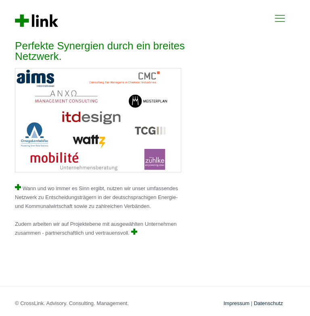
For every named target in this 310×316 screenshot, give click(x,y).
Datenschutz (268, 303)
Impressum (236, 303)
